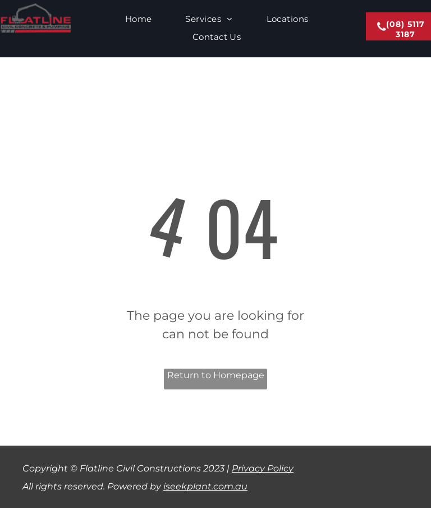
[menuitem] (138, 19)
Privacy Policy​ (263, 468)
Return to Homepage (215, 375)
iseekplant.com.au (205, 486)
